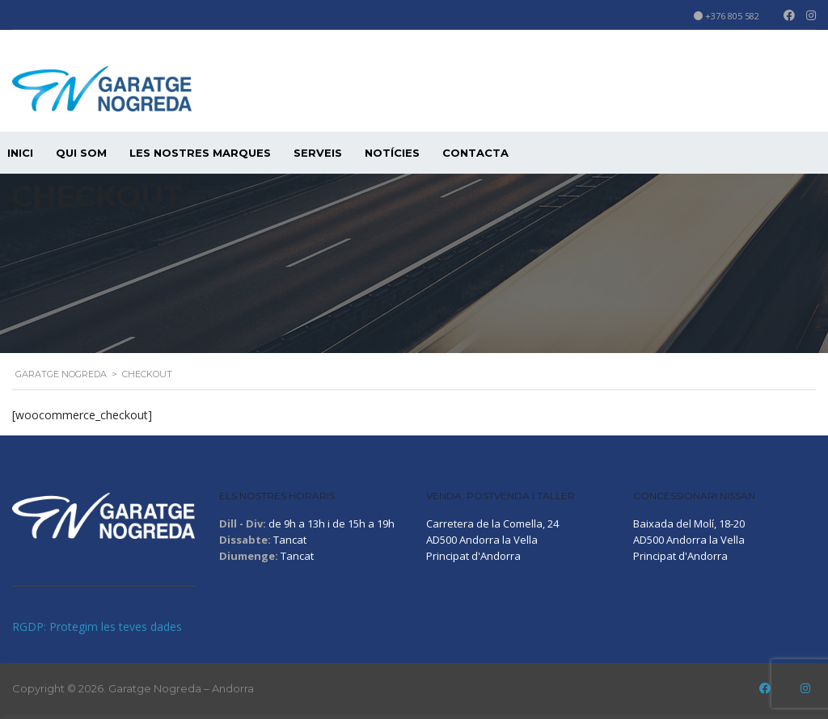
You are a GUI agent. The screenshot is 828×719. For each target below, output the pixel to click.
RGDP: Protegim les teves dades (97, 626)
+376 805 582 (732, 16)
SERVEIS (318, 152)
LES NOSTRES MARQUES (200, 152)
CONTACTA (475, 152)
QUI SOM (81, 152)
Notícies (392, 152)
